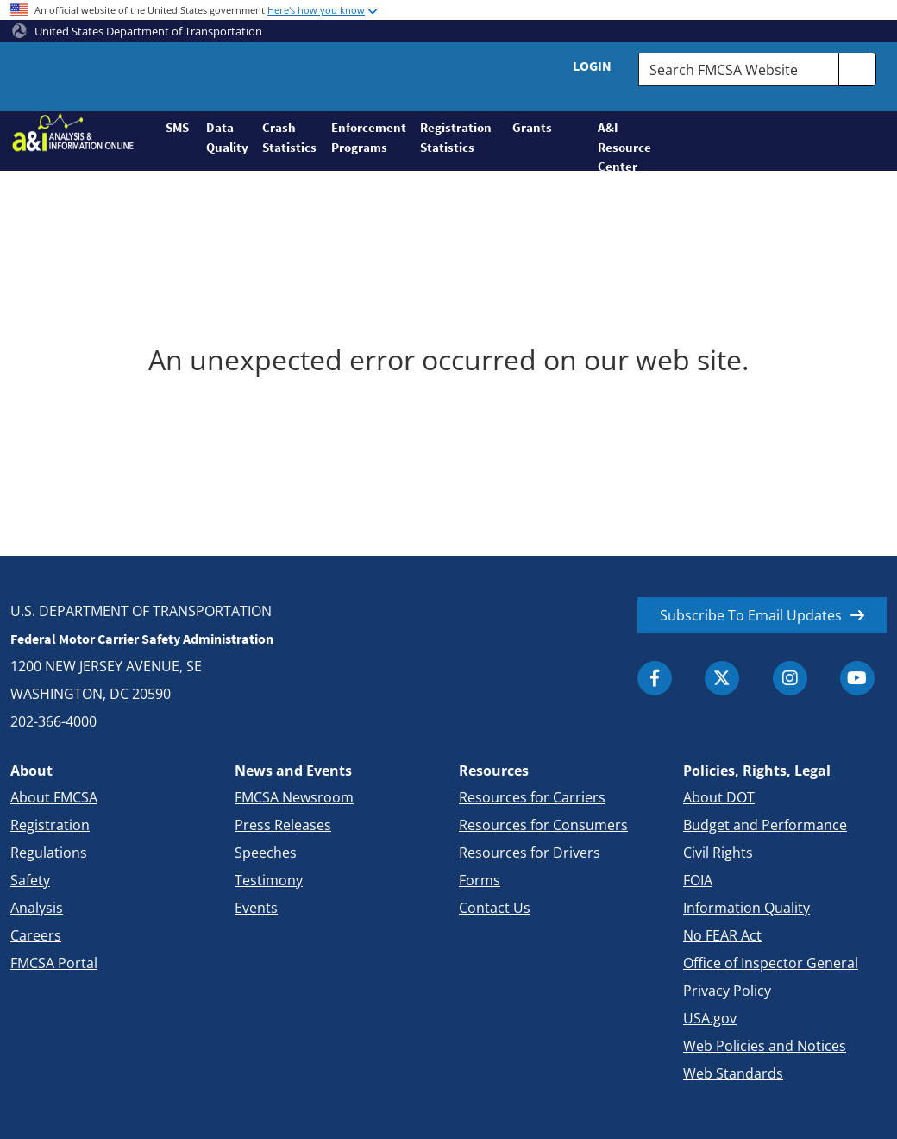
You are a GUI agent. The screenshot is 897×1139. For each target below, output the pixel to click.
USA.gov (710, 1018)
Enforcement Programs (368, 137)
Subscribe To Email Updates (751, 615)
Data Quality (227, 137)
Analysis (36, 907)
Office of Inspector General (770, 962)
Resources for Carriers (532, 797)
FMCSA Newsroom (294, 797)
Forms (479, 880)
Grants (532, 127)
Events (256, 907)
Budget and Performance (765, 824)
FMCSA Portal (53, 962)
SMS (177, 127)
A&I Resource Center (617, 145)
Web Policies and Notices (764, 1045)
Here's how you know (316, 9)
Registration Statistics (456, 137)
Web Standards (733, 1073)
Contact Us (494, 907)
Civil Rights (718, 852)
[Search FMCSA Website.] (738, 69)
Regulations (48, 852)
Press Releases (283, 824)
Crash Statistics (289, 137)
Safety (30, 880)
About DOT (719, 797)
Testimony (269, 880)
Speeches (266, 852)
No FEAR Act (722, 935)
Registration (50, 824)
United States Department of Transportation (137, 31)
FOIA (697, 880)
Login (592, 65)
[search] (857, 69)
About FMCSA (53, 797)
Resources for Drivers (529, 852)
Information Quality (746, 907)
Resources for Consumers (543, 824)
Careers (35, 935)
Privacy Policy (727, 990)
